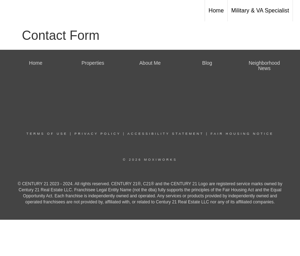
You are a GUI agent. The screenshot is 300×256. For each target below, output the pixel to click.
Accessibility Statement (165, 133)
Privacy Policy (97, 133)
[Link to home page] (9, 9)
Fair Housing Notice (242, 133)
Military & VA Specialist (260, 10)
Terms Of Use (47, 133)
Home (216, 10)
